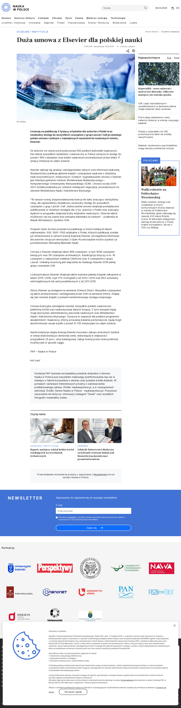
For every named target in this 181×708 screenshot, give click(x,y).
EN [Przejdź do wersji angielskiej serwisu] (177, 8)
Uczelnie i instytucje (33, 31)
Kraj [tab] (169, 58)
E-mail (59, 505)
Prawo (61, 22)
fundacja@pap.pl (127, 680)
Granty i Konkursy (98, 22)
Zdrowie (57, 18)
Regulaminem (101, 474)
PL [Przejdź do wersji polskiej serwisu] (173, 7)
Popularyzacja (76, 22)
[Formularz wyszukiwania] (125, 8)
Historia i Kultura (24, 18)
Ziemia (79, 18)
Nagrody (49, 22)
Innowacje (35, 22)
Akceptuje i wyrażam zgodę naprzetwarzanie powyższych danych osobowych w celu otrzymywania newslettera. (92, 518)
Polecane (150, 160)
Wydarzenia (119, 22)
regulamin (72, 517)
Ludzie (133, 22)
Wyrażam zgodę (73, 691)
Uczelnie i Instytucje (13, 22)
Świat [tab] (176, 58)
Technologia (118, 18)
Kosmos (6, 18)
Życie (68, 18)
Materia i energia (97, 18)
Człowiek (43, 18)
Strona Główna (151, 32)
